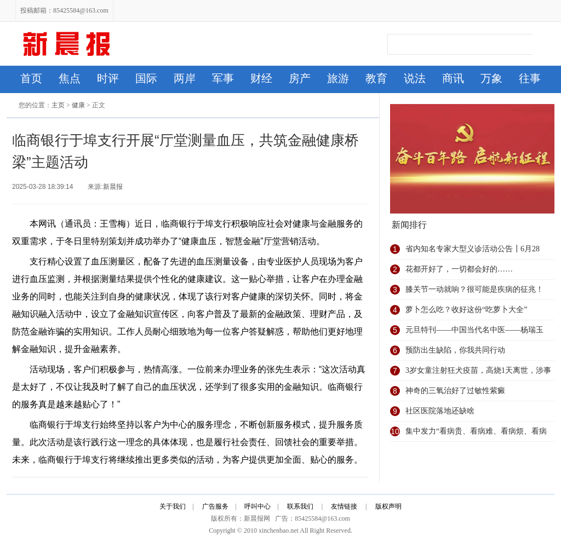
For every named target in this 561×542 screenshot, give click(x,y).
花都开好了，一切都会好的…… (459, 269)
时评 (108, 78)
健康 (78, 105)
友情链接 (344, 506)
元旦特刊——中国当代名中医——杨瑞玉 (474, 330)
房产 (300, 78)
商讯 (453, 78)
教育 (376, 78)
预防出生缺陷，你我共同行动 (455, 350)
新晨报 (113, 187)
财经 (261, 78)
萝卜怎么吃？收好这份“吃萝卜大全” (466, 309)
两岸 (185, 78)
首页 (31, 78)
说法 (415, 78)
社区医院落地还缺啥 (439, 411)
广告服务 (215, 506)
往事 (530, 78)
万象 (491, 78)
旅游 (338, 78)
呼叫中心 (257, 506)
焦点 (70, 78)
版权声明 (389, 506)
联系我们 (300, 506)
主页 (58, 105)
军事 (223, 78)
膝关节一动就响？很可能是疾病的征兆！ (474, 289)
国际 (146, 78)
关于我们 (172, 506)
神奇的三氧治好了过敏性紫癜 (455, 391)
